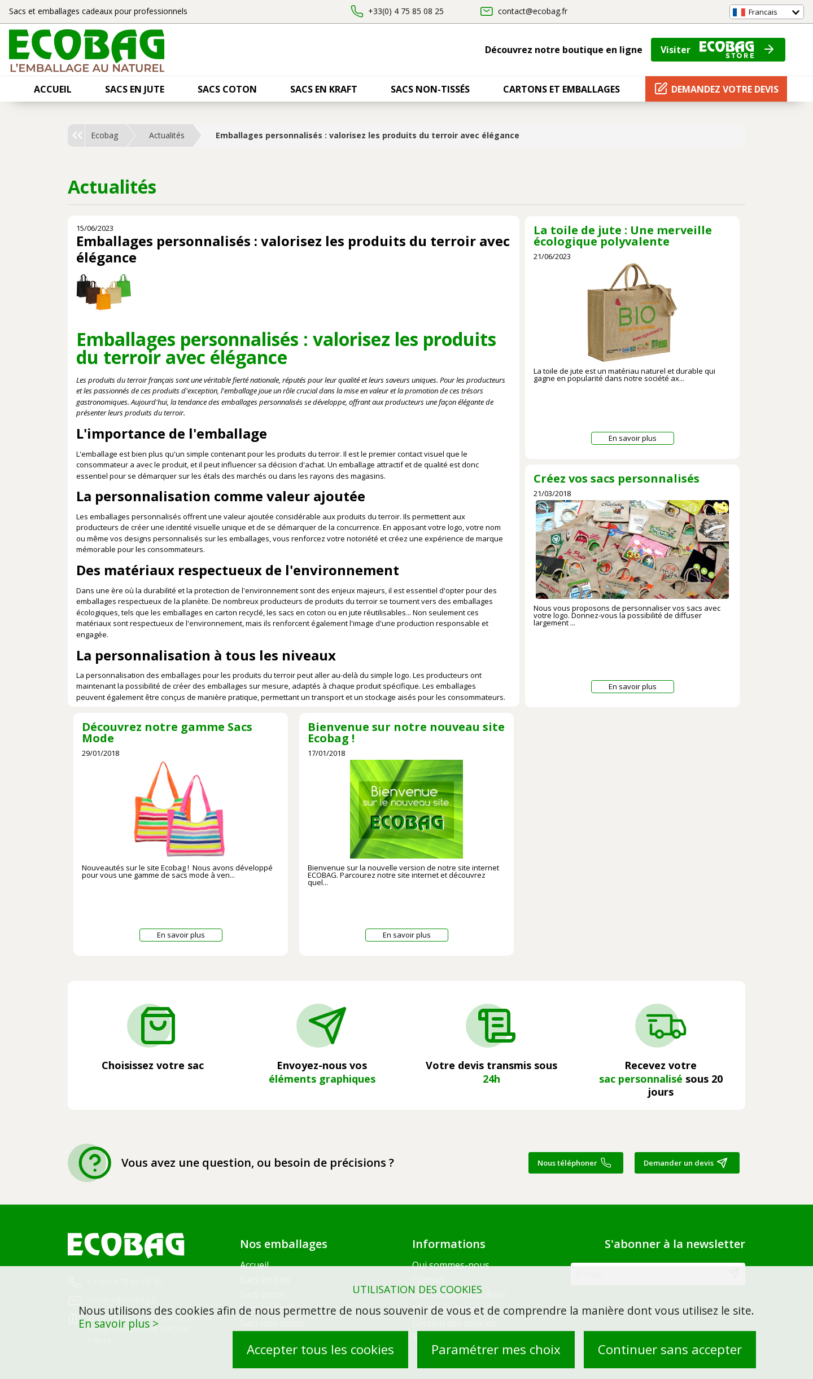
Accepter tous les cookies (320, 1349)
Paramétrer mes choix (496, 1349)
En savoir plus (633, 438)
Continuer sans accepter (670, 1349)
